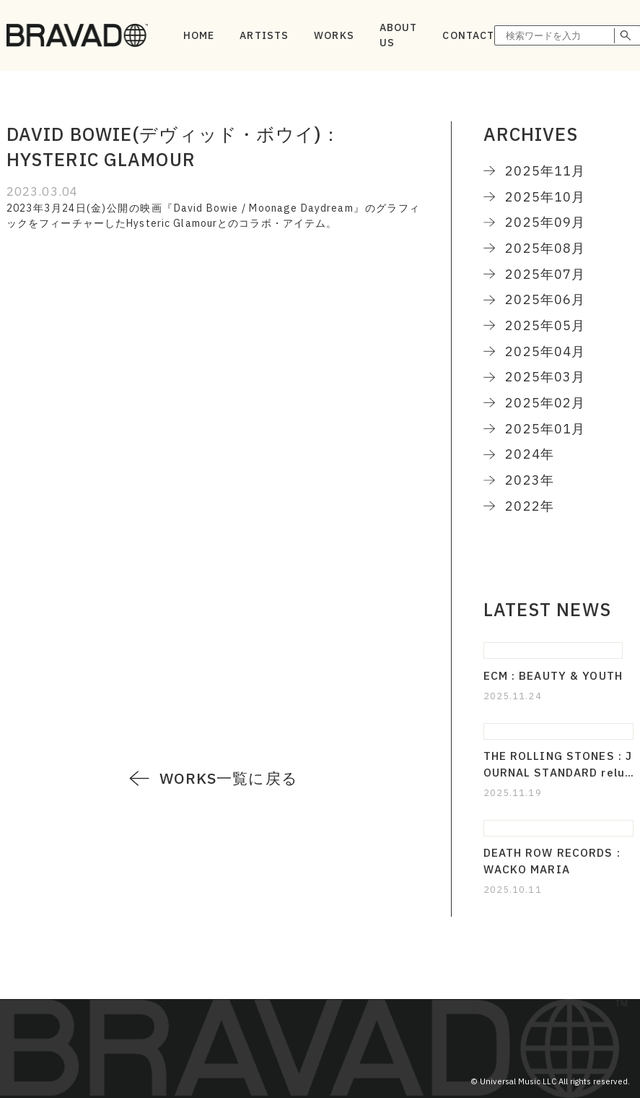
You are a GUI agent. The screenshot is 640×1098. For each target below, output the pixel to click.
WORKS (334, 35)
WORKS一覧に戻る (228, 778)
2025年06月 (545, 299)
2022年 (529, 505)
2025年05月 (545, 325)
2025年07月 (545, 273)
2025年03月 (545, 376)
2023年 (529, 479)
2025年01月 (545, 428)
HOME (198, 35)
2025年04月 (545, 351)
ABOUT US (399, 35)
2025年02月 (545, 402)
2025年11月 (545, 170)
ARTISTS (264, 35)
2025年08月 (545, 247)
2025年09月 (545, 221)
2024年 (529, 453)
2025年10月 (545, 196)
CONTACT (468, 35)
